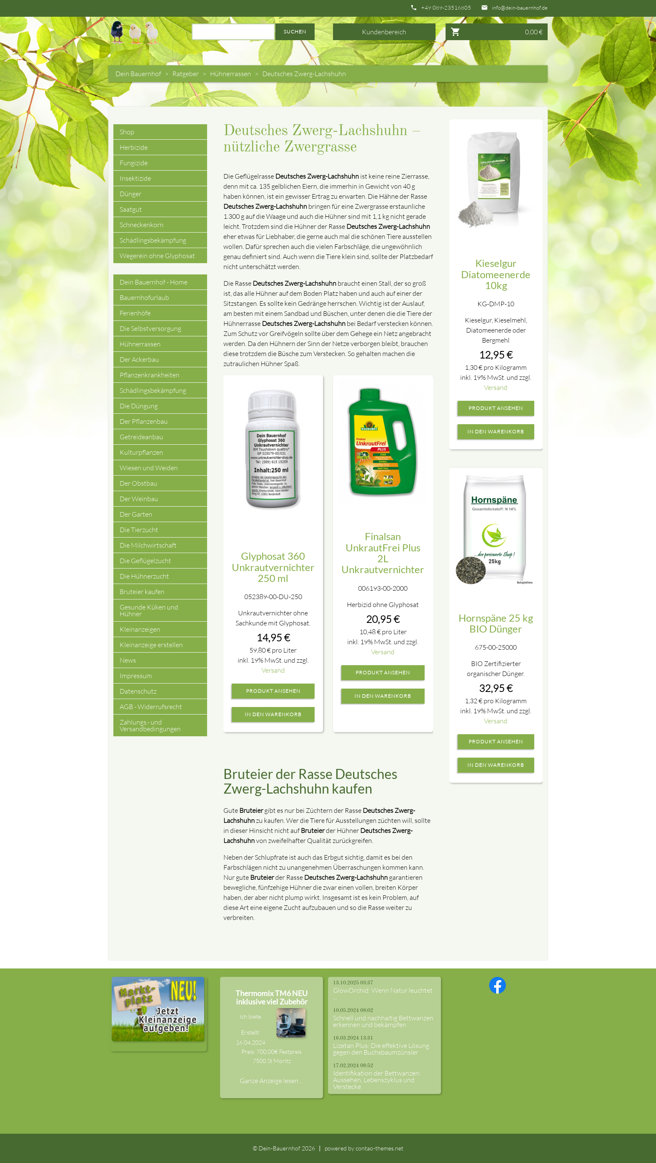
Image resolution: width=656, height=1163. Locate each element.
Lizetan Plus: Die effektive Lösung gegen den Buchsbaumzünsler (381, 1048)
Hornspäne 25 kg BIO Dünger (496, 623)
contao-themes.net (379, 1148)
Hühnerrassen (230, 73)
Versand (273, 670)
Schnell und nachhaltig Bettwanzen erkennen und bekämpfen (383, 1021)
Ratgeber (185, 73)
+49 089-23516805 (446, 7)
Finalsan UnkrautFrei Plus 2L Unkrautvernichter (382, 552)
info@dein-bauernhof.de (520, 7)
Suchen (295, 31)
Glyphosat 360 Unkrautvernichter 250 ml (273, 567)
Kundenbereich (384, 32)
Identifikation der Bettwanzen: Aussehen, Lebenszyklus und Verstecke (377, 1080)
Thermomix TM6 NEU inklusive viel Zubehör (272, 997)
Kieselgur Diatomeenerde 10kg (495, 274)
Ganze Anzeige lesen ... (271, 1080)
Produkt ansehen (273, 691)
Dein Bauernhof (138, 73)
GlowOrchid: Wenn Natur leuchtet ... (383, 993)
